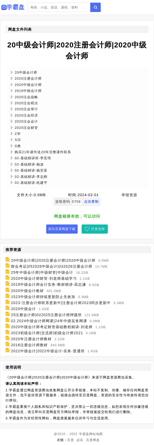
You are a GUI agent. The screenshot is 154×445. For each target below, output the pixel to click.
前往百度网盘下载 (62, 229)
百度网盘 (93, 440)
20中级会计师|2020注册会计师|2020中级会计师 (53, 260)
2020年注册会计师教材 (31, 339)
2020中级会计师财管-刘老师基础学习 (44, 278)
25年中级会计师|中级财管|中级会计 (42, 272)
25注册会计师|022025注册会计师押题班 (46, 315)
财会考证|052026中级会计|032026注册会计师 (51, 266)
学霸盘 (84, 434)
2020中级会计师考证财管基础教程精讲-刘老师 (52, 327)
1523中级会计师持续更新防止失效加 (43, 297)
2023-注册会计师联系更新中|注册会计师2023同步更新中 (61, 303)
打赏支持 (98, 229)
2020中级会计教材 (27, 291)
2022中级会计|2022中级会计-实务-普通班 (48, 351)
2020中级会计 (23, 309)
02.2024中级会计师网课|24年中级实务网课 (49, 321)
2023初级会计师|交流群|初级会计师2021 (47, 333)
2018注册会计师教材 (29, 345)
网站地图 (96, 434)
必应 (80, 440)
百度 (70, 440)
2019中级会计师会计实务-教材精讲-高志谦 (48, 285)
